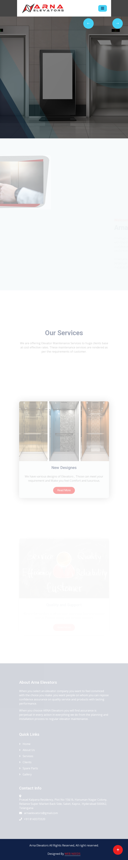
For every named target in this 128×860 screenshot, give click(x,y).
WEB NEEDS (72, 854)
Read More (64, 518)
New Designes (64, 495)
